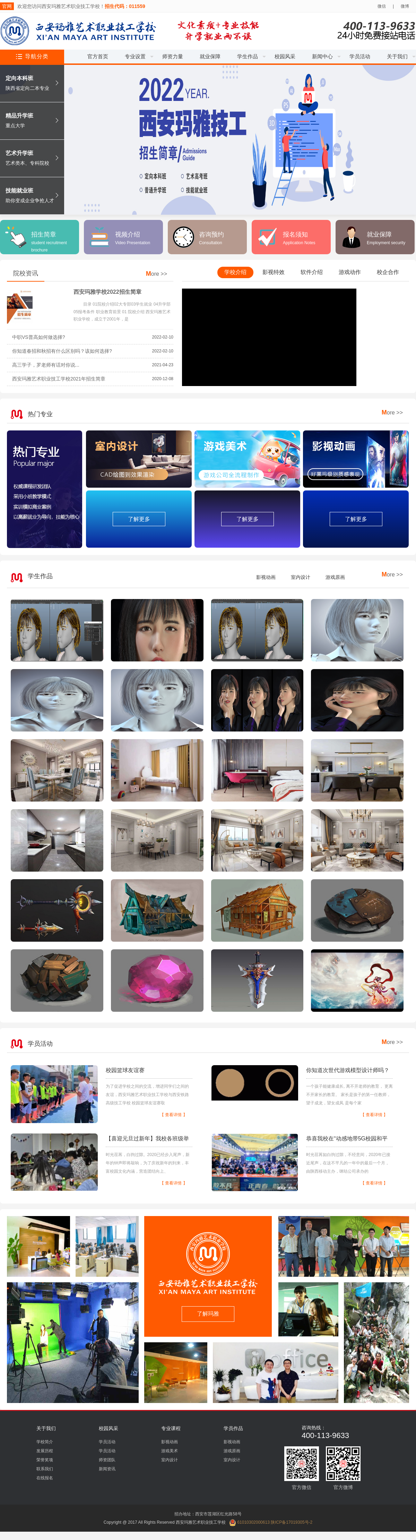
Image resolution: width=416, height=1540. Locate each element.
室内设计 (300, 577)
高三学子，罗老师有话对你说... (45, 365)
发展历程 (44, 1450)
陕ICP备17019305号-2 (291, 1522)
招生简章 (49, 242)
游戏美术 (169, 1450)
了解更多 (139, 519)
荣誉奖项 (44, 1459)
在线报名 (44, 1477)
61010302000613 (249, 1522)
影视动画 (266, 577)
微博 (405, 6)
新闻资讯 (107, 1468)
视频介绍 (132, 238)
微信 (382, 6)
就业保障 (386, 238)
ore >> (156, 273)
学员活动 (107, 1441)
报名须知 (299, 238)
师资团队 (107, 1459)
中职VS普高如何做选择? (38, 337)
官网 (7, 6)
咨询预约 (211, 238)
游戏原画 (335, 577)
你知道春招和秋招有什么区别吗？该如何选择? (62, 351)
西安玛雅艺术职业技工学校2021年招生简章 (58, 379)
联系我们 (44, 1468)
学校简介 (44, 1441)
